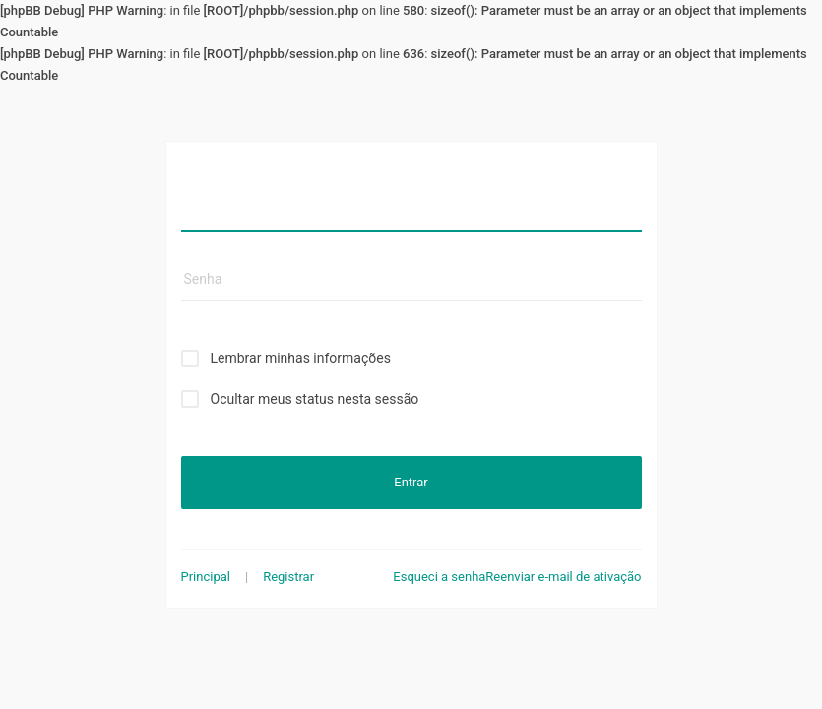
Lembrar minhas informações (301, 358)
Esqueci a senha (439, 576)
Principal (205, 576)
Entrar (410, 482)
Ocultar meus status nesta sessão (315, 399)
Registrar (288, 576)
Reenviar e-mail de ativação (563, 576)
